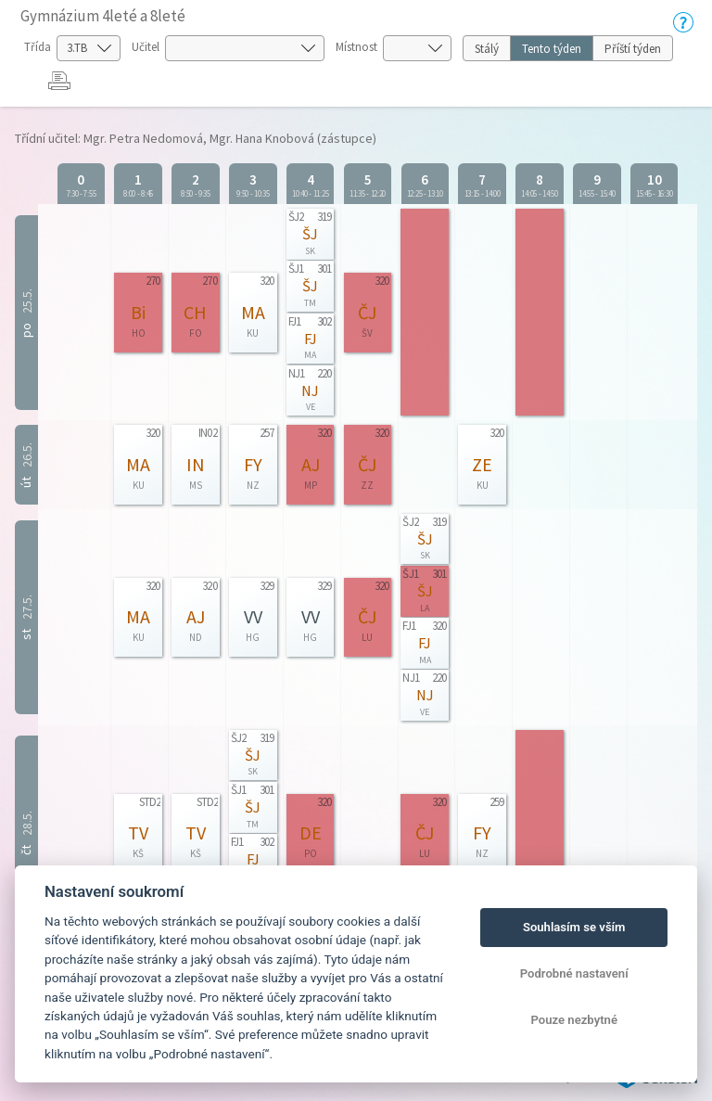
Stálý (487, 49)
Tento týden (551, 49)
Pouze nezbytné (573, 1020)
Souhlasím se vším (574, 927)
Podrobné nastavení (574, 973)
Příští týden (632, 49)
